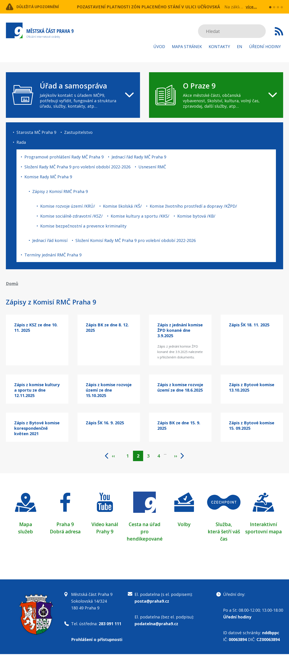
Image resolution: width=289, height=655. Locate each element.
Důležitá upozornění (42, 6)
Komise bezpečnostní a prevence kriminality (83, 226)
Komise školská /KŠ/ (122, 206)
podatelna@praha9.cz (156, 624)
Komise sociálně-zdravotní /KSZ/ (71, 216)
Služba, (223, 525)
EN (239, 46)
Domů (12, 283)
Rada (21, 142)
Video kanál (105, 525)
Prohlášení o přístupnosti (96, 640)
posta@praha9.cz (152, 602)
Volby (184, 525)
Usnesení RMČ (152, 167)
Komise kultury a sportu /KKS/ (140, 216)
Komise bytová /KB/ (196, 216)
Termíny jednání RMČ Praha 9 (53, 255)
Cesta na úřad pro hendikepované (144, 532)
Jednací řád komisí (50, 240)
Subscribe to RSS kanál (279, 31)
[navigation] (73, 95)
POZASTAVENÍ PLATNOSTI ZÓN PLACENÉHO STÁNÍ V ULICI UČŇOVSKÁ (148, 6)
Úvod (159, 46)
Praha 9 (65, 525)
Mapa (25, 525)
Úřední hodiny (265, 46)
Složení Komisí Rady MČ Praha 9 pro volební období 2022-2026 (135, 240)
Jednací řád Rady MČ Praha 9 (139, 157)
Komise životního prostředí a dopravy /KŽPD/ (193, 206)
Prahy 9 (105, 532)
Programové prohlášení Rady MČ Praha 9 (64, 157)
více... (251, 6)
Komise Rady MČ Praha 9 (48, 176)
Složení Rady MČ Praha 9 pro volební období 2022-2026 (77, 167)
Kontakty (219, 46)
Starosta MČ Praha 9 (36, 132)
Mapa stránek (187, 46)
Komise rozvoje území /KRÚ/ (67, 206)
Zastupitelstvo (78, 132)
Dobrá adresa (65, 532)
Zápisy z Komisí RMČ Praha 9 (60, 191)
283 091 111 (110, 624)
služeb (25, 532)
